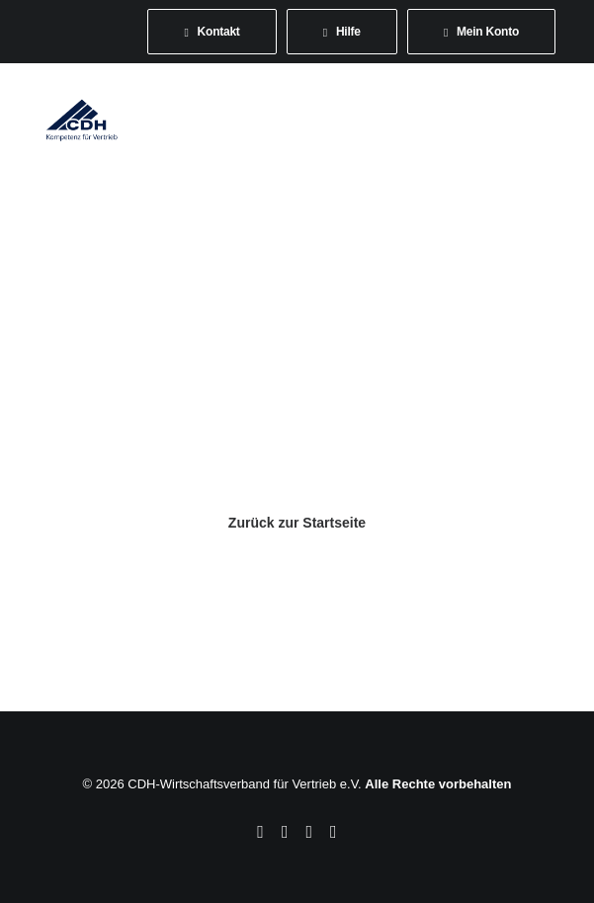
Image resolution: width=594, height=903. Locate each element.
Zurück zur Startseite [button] (297, 523)
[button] (548, 119)
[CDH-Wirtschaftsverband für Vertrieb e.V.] (82, 119)
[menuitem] (211, 31)
